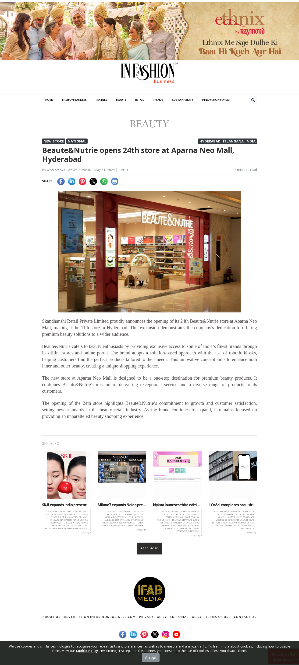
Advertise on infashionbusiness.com (100, 617)
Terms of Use (218, 617)
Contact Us (245, 617)
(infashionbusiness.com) (185, 652)
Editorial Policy (186, 617)
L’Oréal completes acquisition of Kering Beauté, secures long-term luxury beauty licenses (233, 504)
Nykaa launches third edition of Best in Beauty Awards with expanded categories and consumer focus (177, 504)
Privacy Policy (153, 617)
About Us (52, 617)
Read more (149, 548)
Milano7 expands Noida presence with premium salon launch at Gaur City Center (122, 504)
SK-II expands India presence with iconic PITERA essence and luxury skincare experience (66, 504)
